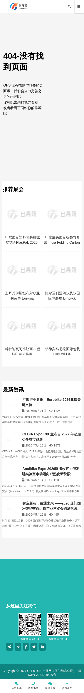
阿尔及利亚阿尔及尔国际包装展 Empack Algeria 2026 (62, 298)
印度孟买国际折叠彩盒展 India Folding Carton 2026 (62, 242)
